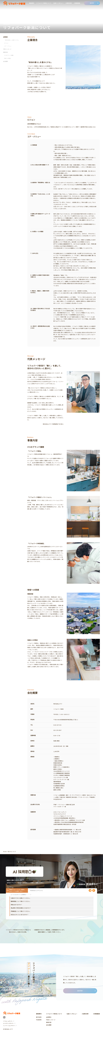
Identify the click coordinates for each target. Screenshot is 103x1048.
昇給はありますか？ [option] (16, 905)
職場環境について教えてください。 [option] (21, 901)
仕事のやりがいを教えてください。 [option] (21, 898)
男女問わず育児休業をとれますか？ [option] (21, 908)
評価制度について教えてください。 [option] (21, 911)
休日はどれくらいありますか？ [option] (19, 914)
